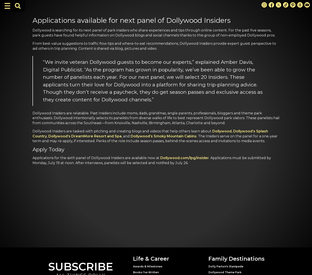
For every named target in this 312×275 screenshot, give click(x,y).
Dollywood (222, 131)
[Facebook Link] (271, 5)
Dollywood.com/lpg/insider (184, 158)
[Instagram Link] (264, 5)
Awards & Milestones (147, 266)
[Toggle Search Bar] (18, 6)
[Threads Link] (300, 5)
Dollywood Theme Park (225, 272)
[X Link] (278, 5)
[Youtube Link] (307, 5)
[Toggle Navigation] (7, 6)
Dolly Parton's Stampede (225, 266)
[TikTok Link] (285, 5)
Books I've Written (146, 272)
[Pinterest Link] (293, 5)
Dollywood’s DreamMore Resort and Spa (85, 136)
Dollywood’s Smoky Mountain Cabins (164, 136)
